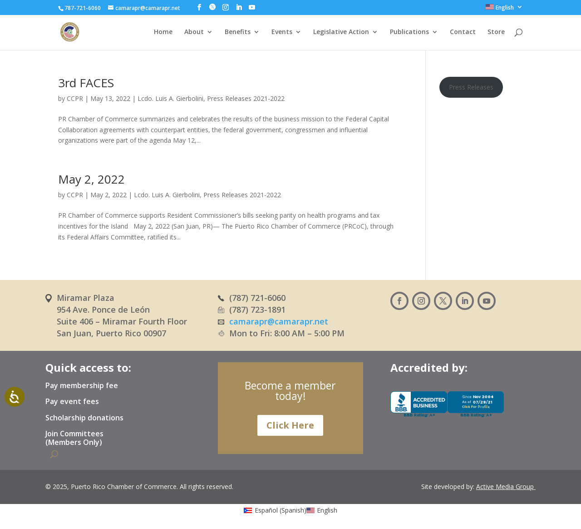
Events (281, 32)
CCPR (75, 98)
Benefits (238, 32)
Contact (463, 32)
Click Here (290, 425)
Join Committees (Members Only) (74, 438)
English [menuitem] (327, 510)
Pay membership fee (81, 385)
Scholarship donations (84, 418)
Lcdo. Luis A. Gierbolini (170, 98)
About (194, 32)
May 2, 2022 (91, 179)
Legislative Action (341, 32)
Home (163, 32)
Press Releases (471, 87)
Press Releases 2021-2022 (246, 98)
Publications (409, 32)
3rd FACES (86, 83)
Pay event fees (72, 401)
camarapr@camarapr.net (278, 321)
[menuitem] (504, 9)
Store (496, 32)
